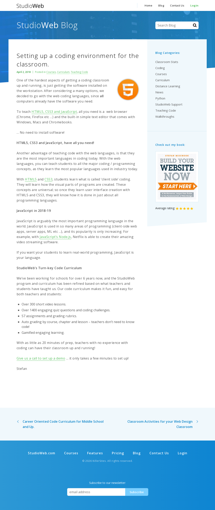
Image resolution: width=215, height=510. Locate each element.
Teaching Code (79, 72)
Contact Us (177, 5)
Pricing (118, 453)
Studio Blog (47, 25)
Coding (160, 68)
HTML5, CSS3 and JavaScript (54, 111)
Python (160, 98)
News (159, 92)
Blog (161, 5)
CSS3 (48, 179)
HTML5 (31, 179)
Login (194, 5)
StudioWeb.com (41, 453)
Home (148, 5)
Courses (51, 72)
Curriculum (63, 72)
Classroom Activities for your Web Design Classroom (160, 424)
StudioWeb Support (168, 104)
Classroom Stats (166, 62)
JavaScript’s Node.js (55, 237)
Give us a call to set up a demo (41, 358)
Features (95, 453)
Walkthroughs (164, 116)
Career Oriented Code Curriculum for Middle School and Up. (63, 424)
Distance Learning (167, 86)
